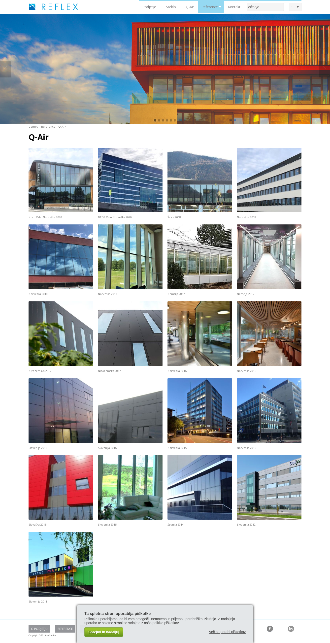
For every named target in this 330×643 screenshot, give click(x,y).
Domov (33, 126)
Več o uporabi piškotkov (227, 632)
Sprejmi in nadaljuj (103, 632)
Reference (209, 6)
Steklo (171, 6)
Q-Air (190, 6)
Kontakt (234, 6)
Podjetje (149, 6)
